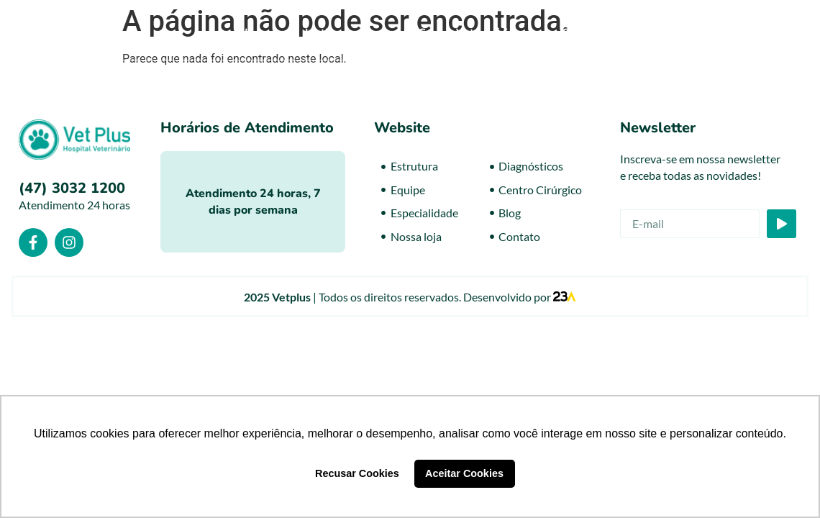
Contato (770, 33)
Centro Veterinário (475, 33)
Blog (708, 33)
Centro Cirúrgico (614, 33)
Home (260, 33)
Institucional (347, 33)
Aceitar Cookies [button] (464, 473)
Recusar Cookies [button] (357, 473)
